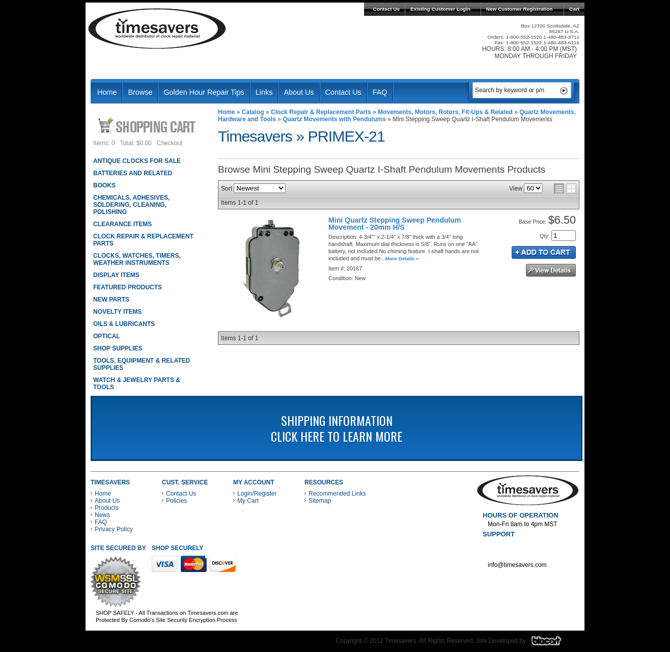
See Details (551, 270)
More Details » (402, 258)
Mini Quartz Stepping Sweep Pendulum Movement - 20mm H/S (394, 223)
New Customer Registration (519, 9)
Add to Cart (544, 252)
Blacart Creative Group (552, 643)
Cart (574, 9)
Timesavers (157, 28)
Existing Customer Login (440, 9)
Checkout (170, 143)
